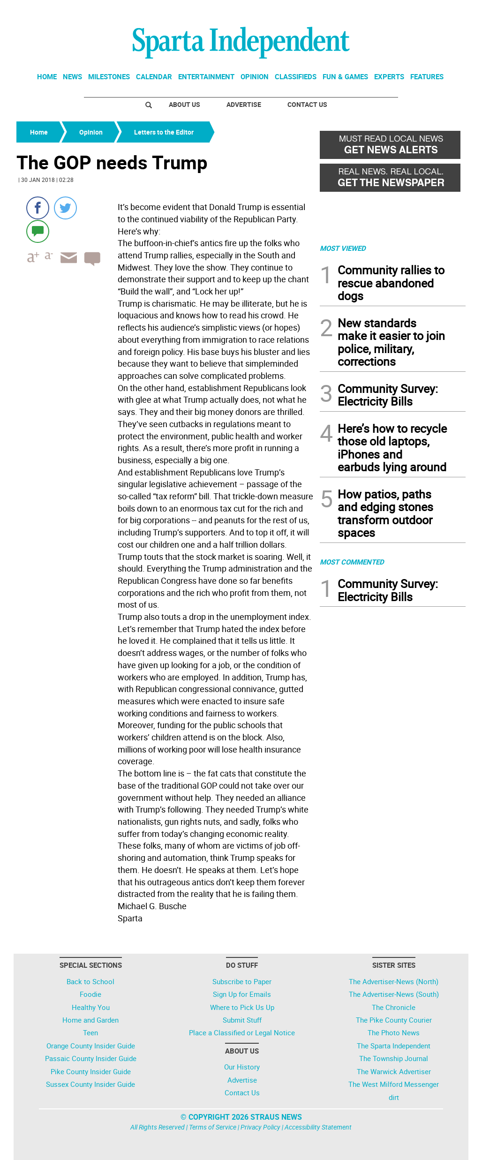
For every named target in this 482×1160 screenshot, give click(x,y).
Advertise (243, 104)
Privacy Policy (260, 1126)
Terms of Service (212, 1126)
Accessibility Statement (318, 1126)
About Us (184, 104)
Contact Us (307, 104)
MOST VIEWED (343, 248)
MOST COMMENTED (352, 561)
